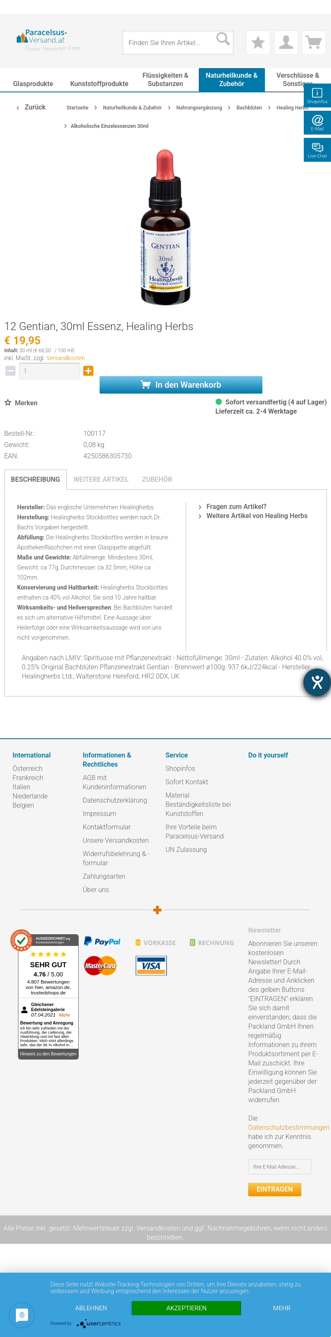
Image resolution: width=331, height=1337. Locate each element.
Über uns (96, 890)
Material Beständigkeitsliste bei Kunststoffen (198, 804)
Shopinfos (180, 769)
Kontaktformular (107, 827)
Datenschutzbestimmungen (288, 1127)
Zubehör (157, 479)
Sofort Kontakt (187, 782)
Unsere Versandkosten (116, 840)
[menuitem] (16, 7)
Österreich (28, 769)
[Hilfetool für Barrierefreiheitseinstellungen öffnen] (317, 682)
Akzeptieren (186, 1308)
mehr (282, 1308)
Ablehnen (91, 1308)
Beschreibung (35, 479)
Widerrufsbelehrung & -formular (116, 858)
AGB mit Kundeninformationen (114, 782)
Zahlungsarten (104, 876)
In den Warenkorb (181, 385)
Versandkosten (65, 358)
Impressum (99, 814)
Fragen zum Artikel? (232, 507)
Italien (21, 787)
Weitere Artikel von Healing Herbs (253, 516)
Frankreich (28, 778)
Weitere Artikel (100, 479)
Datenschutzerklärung (115, 800)
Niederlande (30, 796)
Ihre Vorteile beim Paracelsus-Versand (195, 831)
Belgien (23, 805)
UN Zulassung (186, 850)
